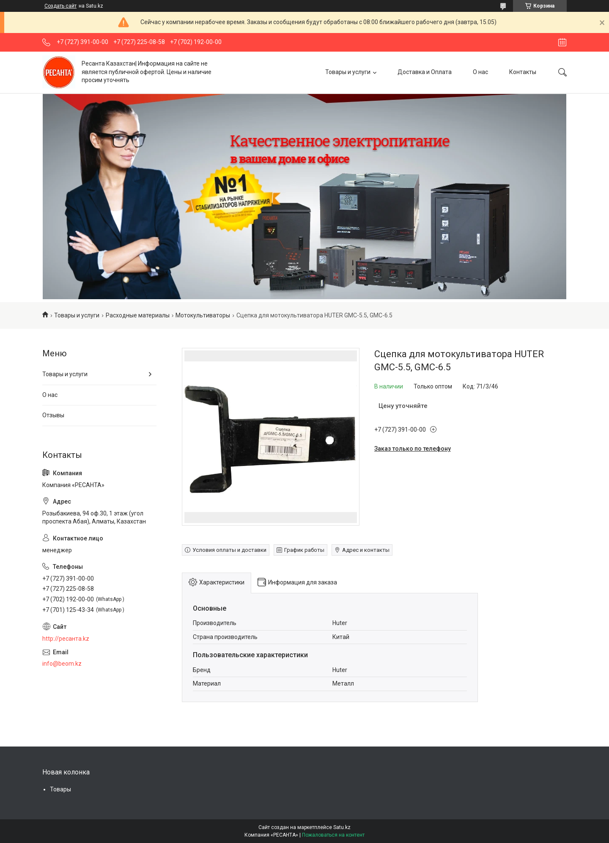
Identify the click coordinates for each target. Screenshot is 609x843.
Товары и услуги (347, 72)
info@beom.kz (62, 663)
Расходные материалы (138, 315)
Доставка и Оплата (425, 72)
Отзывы (53, 415)
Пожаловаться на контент (333, 835)
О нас (480, 72)
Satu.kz (342, 827)
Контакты (522, 72)
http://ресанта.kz (65, 638)
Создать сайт (60, 6)
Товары (60, 789)
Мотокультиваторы (203, 315)
